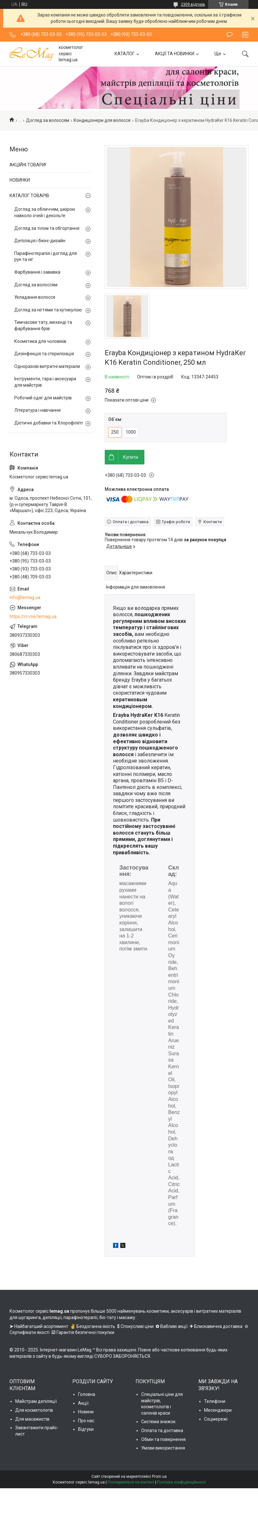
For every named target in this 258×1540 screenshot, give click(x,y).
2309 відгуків (193, 4)
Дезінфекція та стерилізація (44, 353)
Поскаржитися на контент (131, 1482)
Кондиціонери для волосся (102, 120)
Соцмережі (216, 1419)
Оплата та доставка (162, 1430)
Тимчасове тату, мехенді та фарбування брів (43, 325)
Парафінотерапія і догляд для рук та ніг (45, 256)
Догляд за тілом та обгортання (46, 228)
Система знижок (158, 1421)
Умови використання (163, 1447)
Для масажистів (32, 1419)
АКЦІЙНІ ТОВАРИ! (28, 164)
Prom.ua (159, 1476)
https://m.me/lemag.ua (33, 616)
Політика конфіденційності (181, 1482)
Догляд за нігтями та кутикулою (48, 309)
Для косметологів (34, 1410)
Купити (130, 457)
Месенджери (218, 1410)
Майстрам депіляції (36, 1401)
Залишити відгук (230, 35)
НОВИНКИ (20, 180)
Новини (86, 1411)
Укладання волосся (34, 297)
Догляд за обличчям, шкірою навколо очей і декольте (44, 212)
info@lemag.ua (25, 597)
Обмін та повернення (163, 1439)
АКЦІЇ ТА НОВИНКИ (174, 53)
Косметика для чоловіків (40, 341)
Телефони (214, 1401)
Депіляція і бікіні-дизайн (39, 240)
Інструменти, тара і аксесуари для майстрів (45, 382)
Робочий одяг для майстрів (43, 397)
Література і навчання (37, 410)
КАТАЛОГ (125, 53)
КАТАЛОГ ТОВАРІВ (29, 195)
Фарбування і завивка (37, 272)
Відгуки (86, 1429)
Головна (86, 1394)
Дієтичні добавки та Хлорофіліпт (48, 422)
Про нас (86, 1420)
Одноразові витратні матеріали (47, 366)
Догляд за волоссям (47, 120)
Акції (83, 1403)
